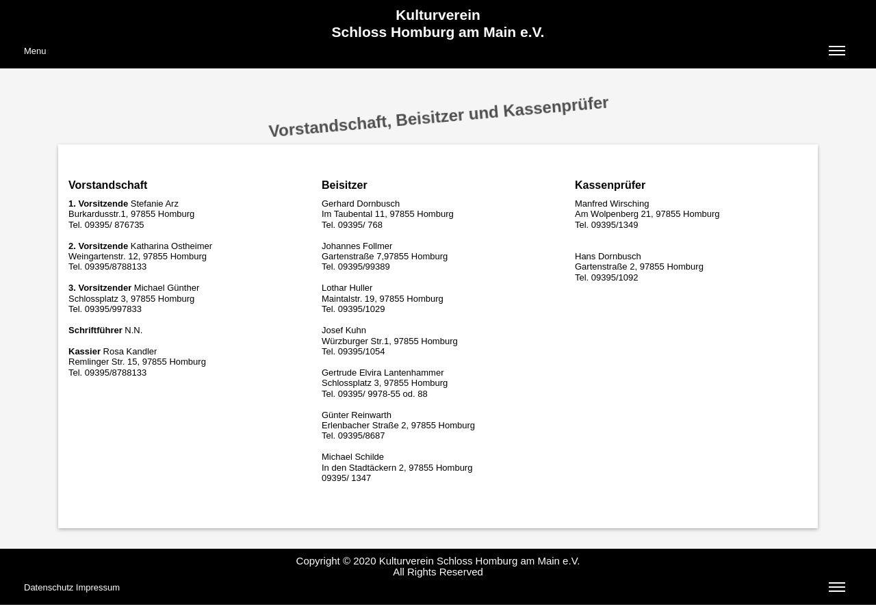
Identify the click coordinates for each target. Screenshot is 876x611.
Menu (434, 52)
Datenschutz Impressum (434, 589)
